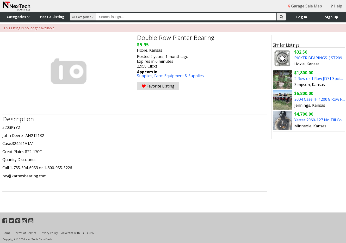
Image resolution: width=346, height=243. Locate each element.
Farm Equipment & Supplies (179, 75)
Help (336, 6)
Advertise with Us (72, 233)
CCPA (90, 233)
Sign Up (331, 17)
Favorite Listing (158, 86)
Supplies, (145, 75)
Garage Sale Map (305, 6)
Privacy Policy (49, 233)
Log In (301, 17)
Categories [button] (18, 16)
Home (6, 233)
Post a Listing (52, 16)
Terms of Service (25, 233)
